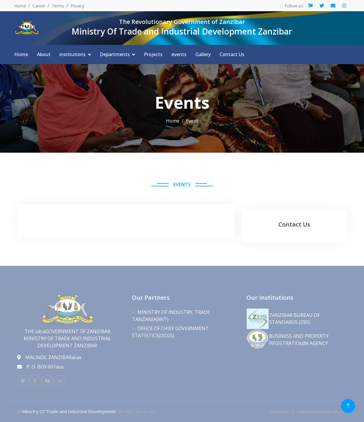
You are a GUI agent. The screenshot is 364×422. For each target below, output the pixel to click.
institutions (72, 54)
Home (20, 6)
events (178, 54)
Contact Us (232, 54)
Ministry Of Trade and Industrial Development (69, 411)
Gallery (203, 54)
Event (192, 121)
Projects (153, 54)
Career (38, 6)
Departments (115, 54)
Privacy (77, 6)
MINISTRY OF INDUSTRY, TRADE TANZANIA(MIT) (171, 315)
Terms (58, 6)
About (44, 54)
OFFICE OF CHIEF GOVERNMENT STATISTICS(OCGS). (170, 332)
